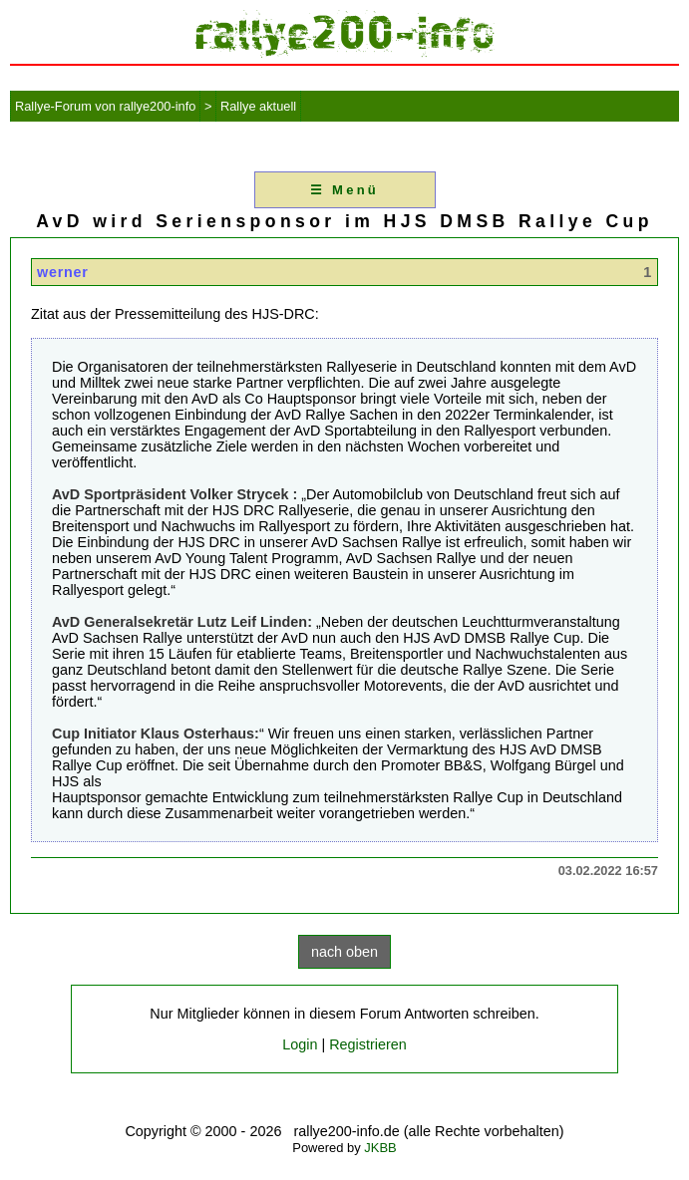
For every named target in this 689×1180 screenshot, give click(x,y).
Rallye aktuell (258, 106)
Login (299, 1044)
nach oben (344, 952)
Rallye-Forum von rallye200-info (105, 106)
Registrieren (368, 1044)
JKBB (380, 1147)
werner (63, 272)
